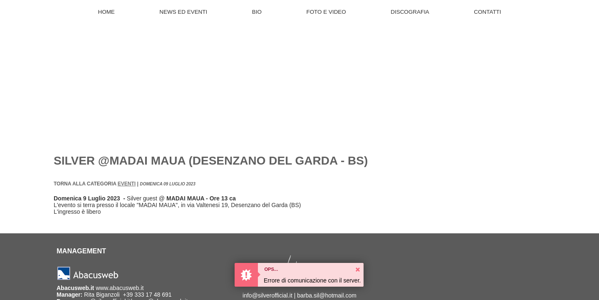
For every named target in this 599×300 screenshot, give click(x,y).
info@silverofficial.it (267, 295)
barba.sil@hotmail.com (326, 295)
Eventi (127, 184)
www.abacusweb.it (120, 288)
